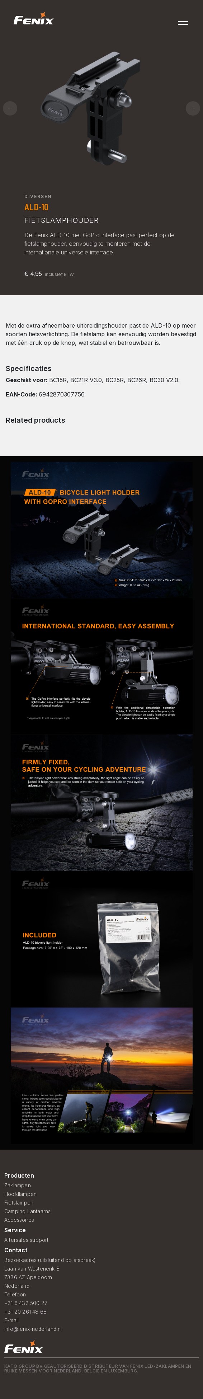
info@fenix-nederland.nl (33, 1329)
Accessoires (19, 1220)
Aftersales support (26, 1240)
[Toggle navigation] (183, 21)
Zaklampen (17, 1185)
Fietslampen (18, 1203)
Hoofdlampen (20, 1194)
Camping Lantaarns (27, 1211)
